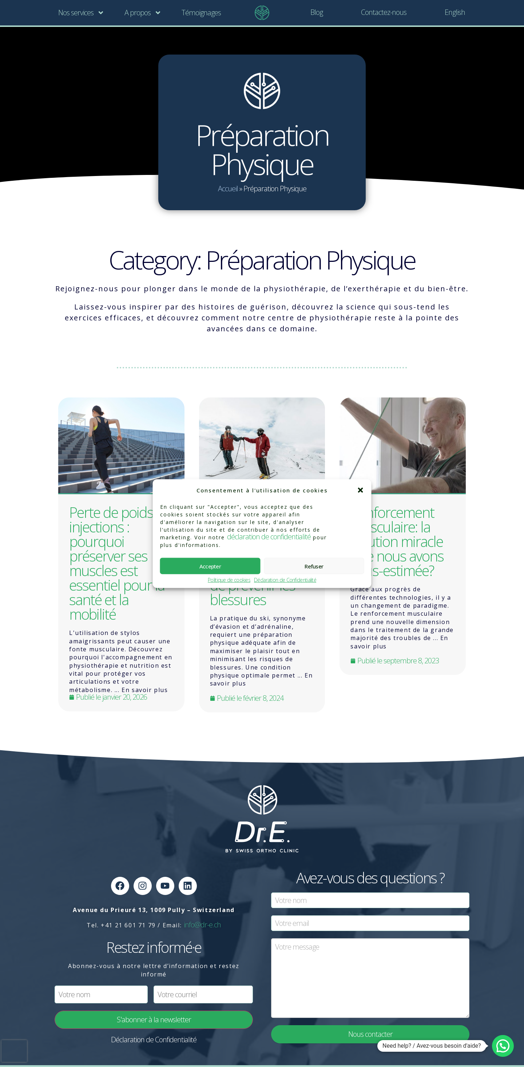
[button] (360, 490)
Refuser (314, 566)
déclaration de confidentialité (269, 537)
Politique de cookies (229, 580)
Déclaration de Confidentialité (285, 580)
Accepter (210, 566)
